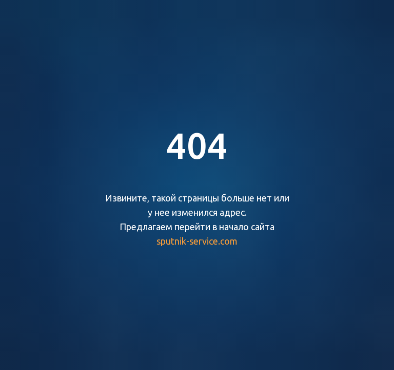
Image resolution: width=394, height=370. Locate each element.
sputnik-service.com (197, 241)
